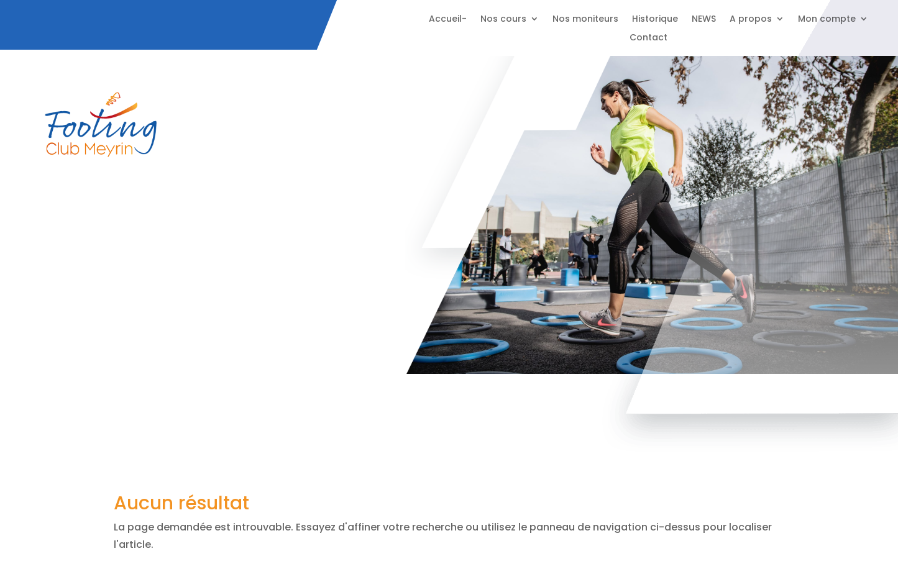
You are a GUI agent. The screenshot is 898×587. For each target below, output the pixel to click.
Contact (648, 38)
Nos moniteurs (585, 19)
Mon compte (827, 19)
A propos (751, 19)
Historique (655, 19)
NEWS (704, 19)
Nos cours (503, 19)
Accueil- (448, 19)
